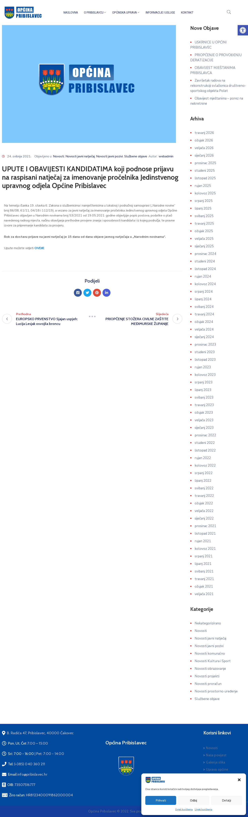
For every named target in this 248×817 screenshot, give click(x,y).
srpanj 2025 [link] (204, 201)
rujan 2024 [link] (203, 276)
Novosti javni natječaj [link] (80, 156)
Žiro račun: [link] (41, 795)
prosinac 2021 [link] (205, 526)
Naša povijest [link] (216, 755)
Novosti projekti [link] (207, 676)
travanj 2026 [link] (204, 133)
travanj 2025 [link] (204, 223)
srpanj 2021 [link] (204, 556)
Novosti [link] (58, 156)
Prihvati (161, 800)
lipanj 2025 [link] (203, 208)
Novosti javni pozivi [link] (109, 156)
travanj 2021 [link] (204, 579)
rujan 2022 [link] (203, 458)
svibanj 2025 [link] (204, 216)
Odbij (193, 800)
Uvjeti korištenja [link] (184, 809)
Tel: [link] (26, 764)
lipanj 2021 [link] (203, 564)
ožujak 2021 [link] (204, 586)
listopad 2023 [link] (205, 359)
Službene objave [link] (135, 156)
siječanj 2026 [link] (204, 155)
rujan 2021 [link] (203, 541)
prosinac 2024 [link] (205, 254)
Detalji (226, 800)
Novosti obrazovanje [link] (210, 668)
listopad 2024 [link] (205, 269)
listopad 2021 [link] (205, 533)
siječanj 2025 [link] (204, 246)
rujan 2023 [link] (203, 367)
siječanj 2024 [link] (204, 337)
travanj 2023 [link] (204, 405)
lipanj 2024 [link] (203, 299)
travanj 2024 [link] (204, 314)
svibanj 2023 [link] (204, 397)
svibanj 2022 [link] (204, 488)
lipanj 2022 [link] (203, 480)
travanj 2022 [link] (204, 495)
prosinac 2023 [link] (205, 344)
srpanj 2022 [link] (204, 473)
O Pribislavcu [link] (95, 12)
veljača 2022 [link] (204, 511)
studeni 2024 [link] (205, 261)
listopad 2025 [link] (205, 178)
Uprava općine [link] (217, 769)
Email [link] (27, 774)
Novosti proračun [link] (208, 683)
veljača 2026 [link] (204, 148)
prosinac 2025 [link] (205, 163)
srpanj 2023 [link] (204, 382)
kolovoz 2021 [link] (205, 548)
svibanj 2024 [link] (204, 306)
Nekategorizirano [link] (208, 623)
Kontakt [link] (187, 12)
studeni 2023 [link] (205, 352)
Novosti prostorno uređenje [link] (216, 691)
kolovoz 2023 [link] (205, 374)
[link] (243, 30)
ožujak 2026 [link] (204, 140)
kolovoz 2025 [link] (205, 193)
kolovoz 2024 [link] (205, 284)
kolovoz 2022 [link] (205, 465)
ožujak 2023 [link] (204, 412)
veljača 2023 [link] (204, 420)
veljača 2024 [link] (204, 329)
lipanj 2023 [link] (203, 390)
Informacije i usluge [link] (160, 12)
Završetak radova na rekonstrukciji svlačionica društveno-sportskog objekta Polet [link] (218, 85)
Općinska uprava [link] (126, 12)
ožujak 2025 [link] (204, 231)
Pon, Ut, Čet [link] (28, 743)
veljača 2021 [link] (204, 594)
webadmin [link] (166, 156)
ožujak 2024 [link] (204, 322)
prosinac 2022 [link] (205, 435)
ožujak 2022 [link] (204, 503)
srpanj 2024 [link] (204, 291)
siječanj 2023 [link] (204, 427)
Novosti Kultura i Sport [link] (213, 661)
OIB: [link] (21, 785)
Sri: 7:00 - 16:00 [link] (36, 754)
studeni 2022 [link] (205, 443)
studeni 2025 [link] (205, 170)
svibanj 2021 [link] (204, 571)
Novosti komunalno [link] (210, 653)
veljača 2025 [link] (204, 238)
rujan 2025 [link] (203, 185)
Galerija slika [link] (215, 762)
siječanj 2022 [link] (204, 518)
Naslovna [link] (70, 12)
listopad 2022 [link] (205, 450)
